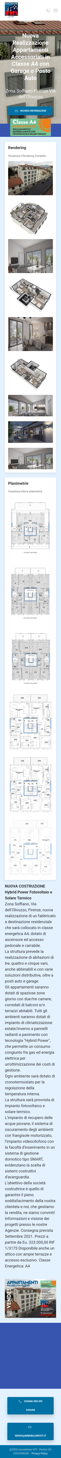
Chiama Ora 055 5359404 (30, 1405)
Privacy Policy (40, 1453)
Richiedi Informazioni (30, 111)
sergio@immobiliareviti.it (30, 1431)
